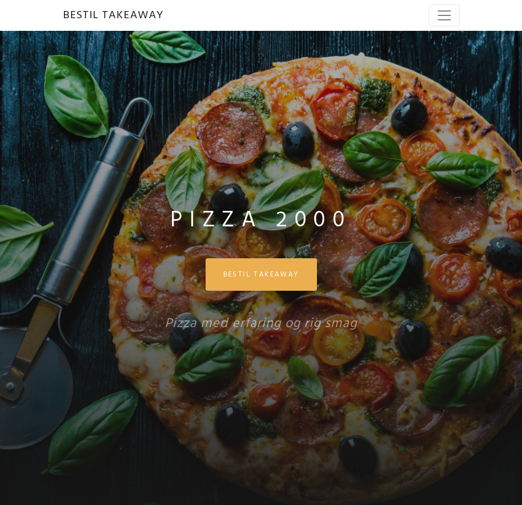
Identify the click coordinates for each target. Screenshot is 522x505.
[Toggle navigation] (444, 15)
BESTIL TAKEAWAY (113, 15)
